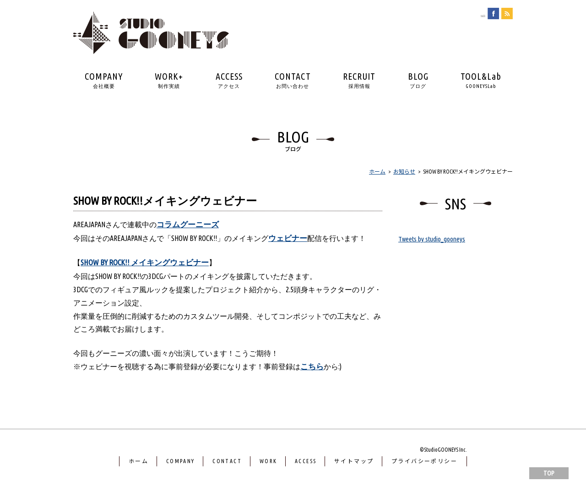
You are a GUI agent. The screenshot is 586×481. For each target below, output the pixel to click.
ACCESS (229, 80)
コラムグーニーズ (189, 225)
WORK (268, 466)
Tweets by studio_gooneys (433, 239)
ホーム (138, 466)
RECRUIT (359, 80)
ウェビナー (288, 240)
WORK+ (169, 80)
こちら (312, 371)
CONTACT (293, 80)
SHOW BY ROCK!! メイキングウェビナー (150, 266)
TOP (548, 473)
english (475, 14)
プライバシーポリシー (424, 466)
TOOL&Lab (481, 80)
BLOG (418, 80)
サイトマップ (354, 466)
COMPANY (104, 80)
